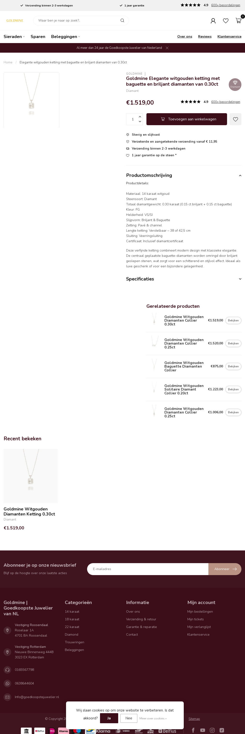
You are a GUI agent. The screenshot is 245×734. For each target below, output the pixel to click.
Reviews (205, 36)
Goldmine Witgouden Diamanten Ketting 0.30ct (29, 512)
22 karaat (72, 627)
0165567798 (24, 669)
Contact (132, 634)
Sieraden (13, 36)
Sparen (38, 36)
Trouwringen (74, 642)
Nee (128, 718)
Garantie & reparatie (141, 627)
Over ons (184, 36)
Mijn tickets (195, 619)
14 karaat (72, 611)
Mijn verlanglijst (199, 627)
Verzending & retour (141, 619)
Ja (109, 718)
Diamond (71, 634)
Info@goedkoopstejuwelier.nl (37, 697)
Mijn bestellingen (200, 611)
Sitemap (194, 719)
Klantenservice (229, 36)
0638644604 (24, 683)
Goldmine (134, 74)
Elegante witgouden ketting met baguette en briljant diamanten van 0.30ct (73, 62)
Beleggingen (64, 36)
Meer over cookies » (153, 718)
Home (8, 62)
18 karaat (72, 619)
